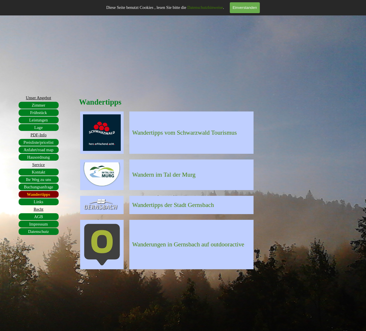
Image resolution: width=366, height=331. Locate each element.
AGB (38, 216)
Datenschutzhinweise (205, 7)
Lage (38, 127)
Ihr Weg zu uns (38, 179)
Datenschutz (38, 231)
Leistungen (38, 120)
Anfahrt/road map (38, 149)
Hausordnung (38, 157)
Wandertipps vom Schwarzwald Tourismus (184, 132)
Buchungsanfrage (38, 187)
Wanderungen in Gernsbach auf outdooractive (188, 244)
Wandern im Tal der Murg (163, 174)
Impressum (38, 224)
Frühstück (38, 112)
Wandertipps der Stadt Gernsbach (173, 205)
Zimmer (38, 105)
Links (38, 202)
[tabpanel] (191, 132)
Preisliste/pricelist (38, 142)
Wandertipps (38, 194)
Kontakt (38, 172)
